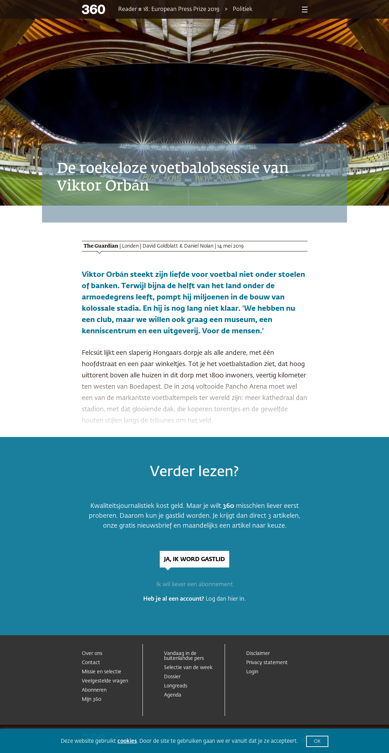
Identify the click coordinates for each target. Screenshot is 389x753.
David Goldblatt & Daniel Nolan (177, 246)
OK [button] (317, 741)
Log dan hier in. (226, 599)
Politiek (243, 9)
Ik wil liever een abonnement (194, 585)
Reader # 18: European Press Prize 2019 (168, 9)
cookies (127, 741)
